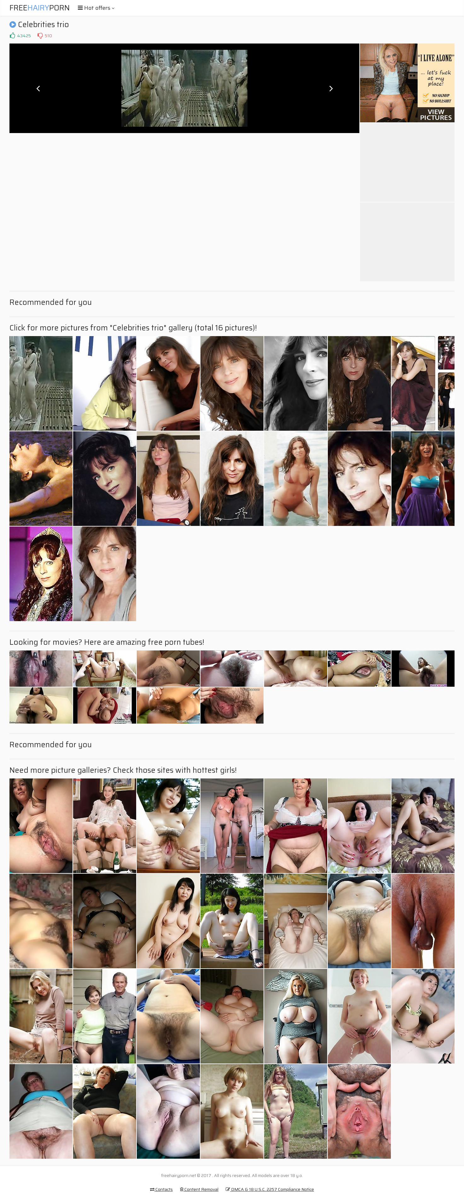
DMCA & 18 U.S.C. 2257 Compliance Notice (270, 1189)
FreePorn (39, 8)
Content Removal (199, 1189)
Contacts (161, 1189)
